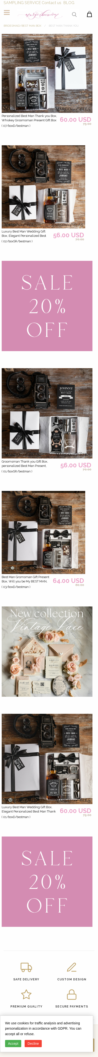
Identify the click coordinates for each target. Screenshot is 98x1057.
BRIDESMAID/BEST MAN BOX (22, 25)
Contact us (51, 2)
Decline (33, 1043)
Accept (13, 1043)
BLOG (68, 2)
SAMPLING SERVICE (22, 2)
